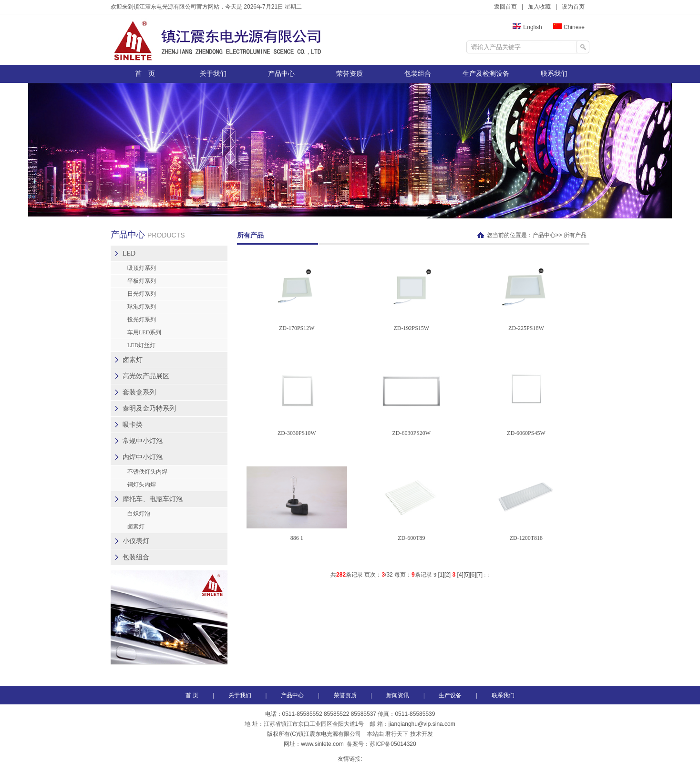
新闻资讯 (397, 695)
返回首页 (505, 6)
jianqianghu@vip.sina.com (422, 724)
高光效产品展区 (146, 376)
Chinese (569, 27)
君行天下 (396, 734)
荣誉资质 (349, 73)
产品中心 (281, 73)
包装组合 (417, 73)
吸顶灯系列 (141, 268)
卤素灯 (133, 359)
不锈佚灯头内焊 (147, 471)
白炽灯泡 (138, 513)
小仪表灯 (136, 541)
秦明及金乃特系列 (149, 408)
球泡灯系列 (141, 306)
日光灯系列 (141, 293)
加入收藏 (539, 6)
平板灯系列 (141, 281)
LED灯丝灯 (141, 345)
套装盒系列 (139, 392)
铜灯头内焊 (141, 484)
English (527, 27)
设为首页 (573, 6)
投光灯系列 (141, 319)
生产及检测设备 (486, 73)
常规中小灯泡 (143, 440)
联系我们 (554, 73)
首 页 (145, 73)
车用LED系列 (144, 332)
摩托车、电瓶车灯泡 (153, 499)
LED (129, 253)
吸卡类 (133, 424)
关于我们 (213, 73)
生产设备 (450, 695)
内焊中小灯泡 (143, 457)
